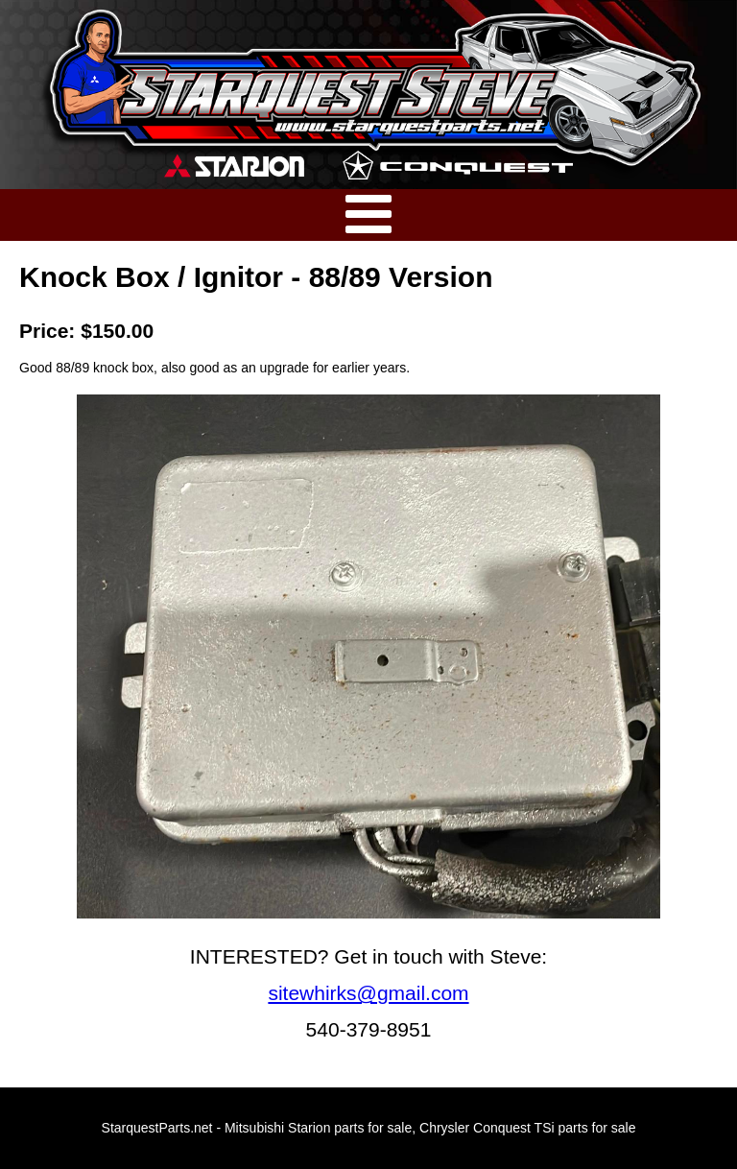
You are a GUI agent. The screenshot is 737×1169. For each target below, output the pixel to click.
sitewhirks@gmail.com (368, 993)
